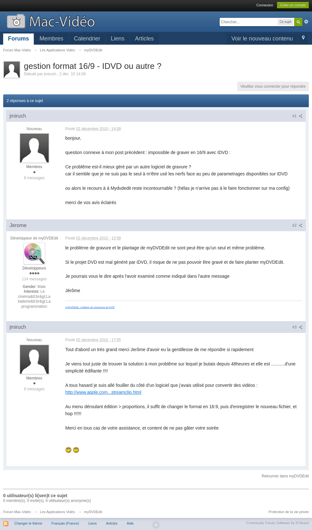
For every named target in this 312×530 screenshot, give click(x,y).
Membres (51, 38)
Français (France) (65, 523)
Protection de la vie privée (288, 512)
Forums (18, 38)
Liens (117, 38)
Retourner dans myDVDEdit (285, 476)
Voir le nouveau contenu (262, 38)
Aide (130, 523)
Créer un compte (293, 5)
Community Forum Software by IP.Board (277, 523)
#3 (297, 327)
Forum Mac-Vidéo (17, 512)
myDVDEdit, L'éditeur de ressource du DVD (90, 307)
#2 (297, 225)
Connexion (264, 5)
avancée (306, 21)
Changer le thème (28, 523)
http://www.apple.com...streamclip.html (103, 392)
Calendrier (87, 38)
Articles (144, 38)
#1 (297, 116)
